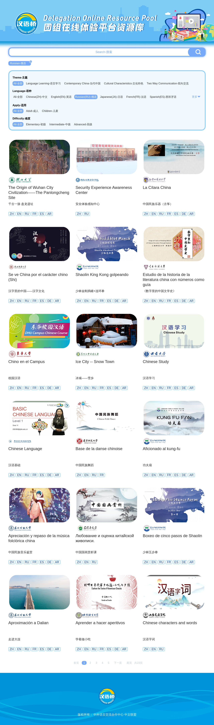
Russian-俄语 (20, 63)
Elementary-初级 (36, 124)
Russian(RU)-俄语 (86, 96)
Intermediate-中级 (59, 124)
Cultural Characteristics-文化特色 (123, 83)
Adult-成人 (32, 111)
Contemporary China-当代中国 (82, 83)
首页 (76, 662)
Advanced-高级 (83, 124)
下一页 (118, 662)
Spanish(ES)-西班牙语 (163, 96)
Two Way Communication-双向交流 (168, 83)
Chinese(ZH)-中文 (36, 96)
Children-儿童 (50, 111)
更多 (196, 96)
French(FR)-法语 (136, 96)
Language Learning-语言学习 (43, 83)
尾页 (129, 662)
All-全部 (18, 83)
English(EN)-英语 (61, 96)
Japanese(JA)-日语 (111, 96)
